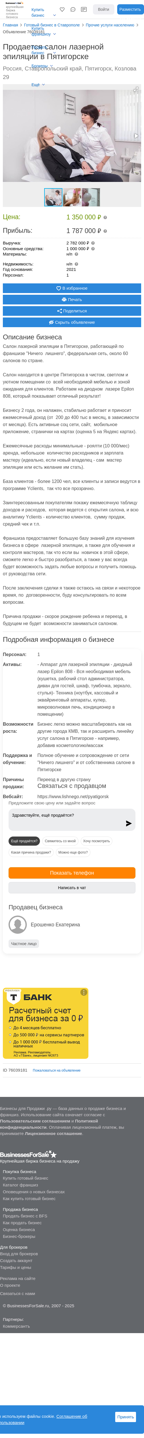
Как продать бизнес (22, 1222)
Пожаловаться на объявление (56, 1070)
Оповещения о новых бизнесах (34, 1191)
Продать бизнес (39, 50)
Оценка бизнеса (19, 1229)
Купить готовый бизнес (25, 1178)
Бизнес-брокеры (19, 1236)
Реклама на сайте (17, 1278)
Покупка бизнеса (19, 1171)
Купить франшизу (41, 31)
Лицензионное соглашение (53, 1133)
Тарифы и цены (15, 1267)
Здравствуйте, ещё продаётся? (67, 818)
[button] (62, 9)
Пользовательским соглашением (35, 1121)
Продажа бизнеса (20, 1209)
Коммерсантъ (16, 1326)
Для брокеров (13, 1247)
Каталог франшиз (20, 1184)
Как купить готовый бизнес (29, 1198)
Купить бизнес (38, 12)
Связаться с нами (17, 1293)
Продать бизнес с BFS (25, 1215)
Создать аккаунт (16, 1260)
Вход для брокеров (19, 1253)
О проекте (10, 1285)
